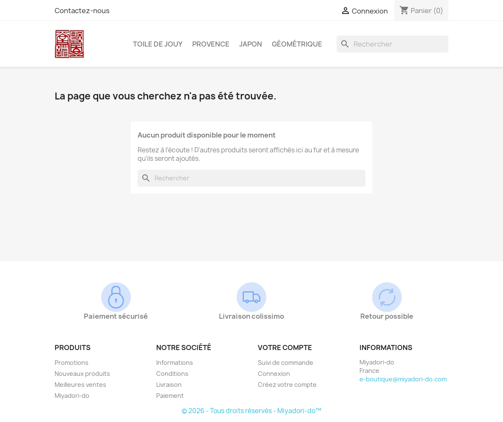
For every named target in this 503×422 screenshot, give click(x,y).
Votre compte (285, 347)
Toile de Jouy (157, 44)
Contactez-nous (82, 10)
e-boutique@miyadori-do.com (403, 379)
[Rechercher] (392, 44)
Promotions (71, 363)
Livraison (169, 385)
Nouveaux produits (82, 374)
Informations (174, 363)
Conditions (172, 374)
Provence (210, 44)
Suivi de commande (285, 363)
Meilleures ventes (80, 385)
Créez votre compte (287, 385)
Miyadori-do (72, 396)
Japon (250, 44)
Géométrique (297, 44)
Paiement (170, 396)
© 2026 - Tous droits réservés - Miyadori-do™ (251, 410)
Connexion (274, 374)
